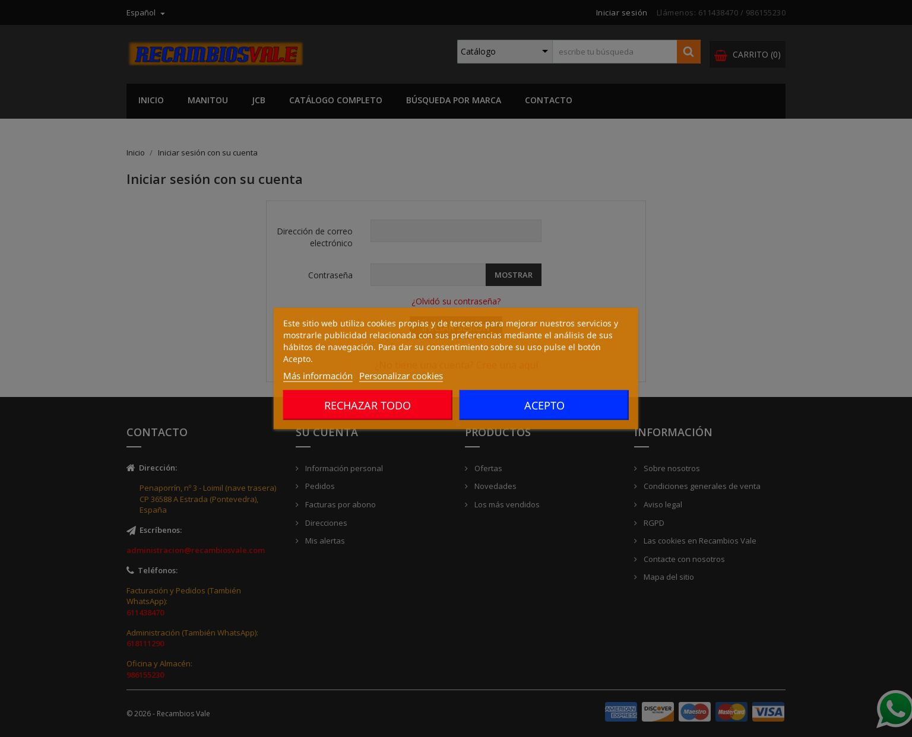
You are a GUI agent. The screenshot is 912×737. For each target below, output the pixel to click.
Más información (318, 376)
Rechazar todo (367, 405)
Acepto (544, 405)
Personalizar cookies (401, 376)
